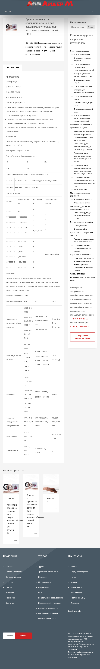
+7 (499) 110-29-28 (79, 318)
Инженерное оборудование (49, 603)
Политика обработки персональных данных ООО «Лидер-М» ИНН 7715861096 (81, 646)
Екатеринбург (76, 592)
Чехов (73, 577)
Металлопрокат (44, 582)
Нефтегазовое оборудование (50, 598)
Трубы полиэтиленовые (48, 571)
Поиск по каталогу (79, 22)
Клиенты (9, 566)
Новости (9, 582)
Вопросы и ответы (13, 577)
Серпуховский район (79, 571)
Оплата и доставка (14, 571)
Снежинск (75, 603)
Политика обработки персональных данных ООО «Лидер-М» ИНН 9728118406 (81, 654)
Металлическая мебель (48, 613)
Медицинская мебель (47, 618)
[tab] (12, 68)
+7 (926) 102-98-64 (79, 326)
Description (12, 67)
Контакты (10, 603)
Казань (74, 582)
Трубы (41, 566)
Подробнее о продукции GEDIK (82, 337)
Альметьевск (76, 587)
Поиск (90, 27)
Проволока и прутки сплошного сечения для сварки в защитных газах (44, 50)
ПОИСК (23, 636)
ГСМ (40, 592)
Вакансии (10, 592)
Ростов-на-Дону (78, 598)
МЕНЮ (9, 12)
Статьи (9, 587)
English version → (76, 611)
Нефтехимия (43, 587)
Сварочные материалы (48, 608)
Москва (74, 566)
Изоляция (42, 577)
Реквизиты (10, 598)
